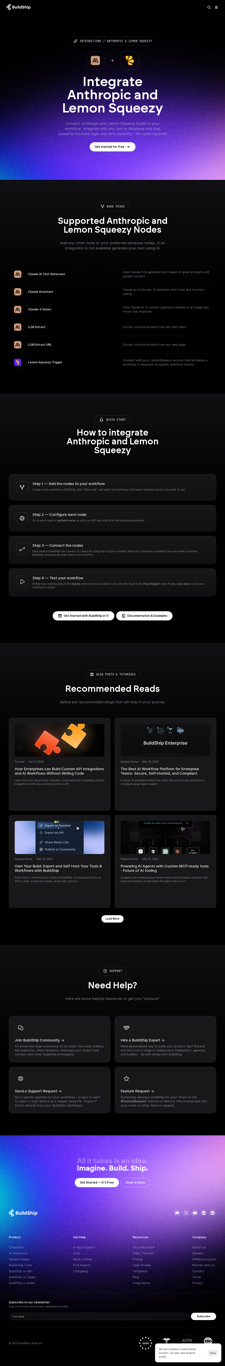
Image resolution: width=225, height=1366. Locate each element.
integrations (90, 41)
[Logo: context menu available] (19, 7)
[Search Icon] (209, 7)
